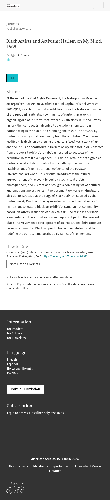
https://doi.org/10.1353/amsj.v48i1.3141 (65, 256)
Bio (8, 59)
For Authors (14, 333)
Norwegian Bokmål (20, 368)
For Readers (15, 329)
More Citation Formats (25, 264)
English (12, 359)
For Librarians (16, 338)
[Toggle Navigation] (98, 5)
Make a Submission (25, 389)
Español (12, 364)
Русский (12, 373)
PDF (12, 78)
